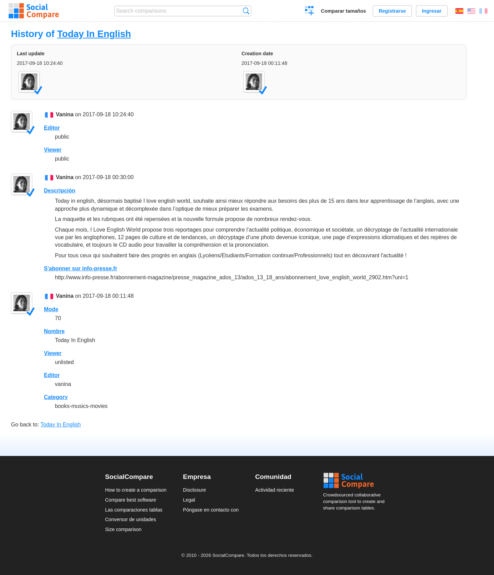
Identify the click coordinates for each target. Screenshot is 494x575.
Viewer (52, 150)
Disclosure (194, 490)
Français (483, 11)
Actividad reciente (274, 490)
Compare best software (130, 500)
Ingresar (432, 11)
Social (356, 480)
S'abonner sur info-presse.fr (80, 268)
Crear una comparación (309, 11)
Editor (52, 128)
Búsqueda (246, 11)
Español (459, 11)
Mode (51, 309)
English (471, 11)
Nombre (54, 331)
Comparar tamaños (343, 11)
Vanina (65, 114)
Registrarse (392, 11)
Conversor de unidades (130, 519)
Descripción (59, 190)
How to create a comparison (135, 490)
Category (56, 397)
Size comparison (123, 529)
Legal (189, 500)
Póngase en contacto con (210, 510)
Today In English (94, 33)
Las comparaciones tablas (133, 510)
